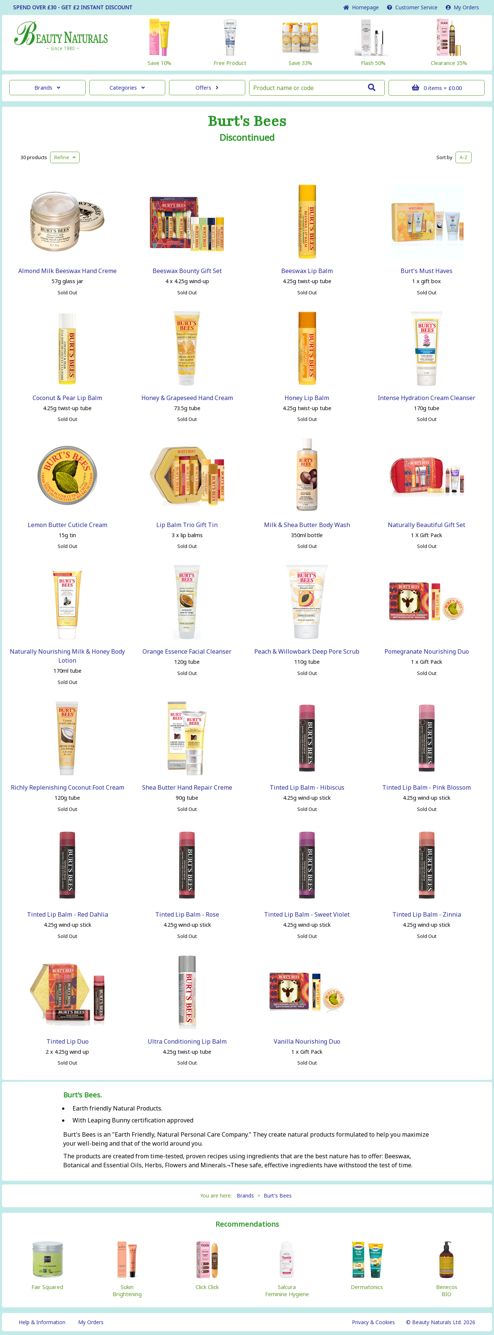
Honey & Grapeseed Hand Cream (187, 398)
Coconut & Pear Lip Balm (67, 398)
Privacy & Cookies (373, 1322)
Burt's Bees (247, 121)
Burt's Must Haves (426, 271)
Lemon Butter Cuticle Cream (67, 525)
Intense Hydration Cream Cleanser (426, 398)
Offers (207, 87)
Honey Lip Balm (307, 398)
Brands (47, 87)
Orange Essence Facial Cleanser (186, 651)
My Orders (462, 7)
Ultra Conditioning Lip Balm (187, 1041)
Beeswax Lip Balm (307, 271)
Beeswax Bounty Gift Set (187, 271)
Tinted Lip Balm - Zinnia (426, 914)
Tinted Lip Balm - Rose (187, 914)
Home (361, 7)
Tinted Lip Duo (67, 1041)
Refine (65, 157)
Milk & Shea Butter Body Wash (307, 525)
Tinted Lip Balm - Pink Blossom (426, 787)
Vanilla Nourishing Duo (307, 1041)
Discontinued (247, 137)
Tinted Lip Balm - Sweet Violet (307, 914)
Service (412, 7)
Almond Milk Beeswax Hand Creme (67, 271)
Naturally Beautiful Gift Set (426, 525)
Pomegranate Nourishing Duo (426, 651)
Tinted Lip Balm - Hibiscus (307, 787)
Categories (127, 87)
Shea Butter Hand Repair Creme (187, 787)
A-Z (463, 157)
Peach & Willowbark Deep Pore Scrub (306, 651)
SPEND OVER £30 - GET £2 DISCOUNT (72, 7)
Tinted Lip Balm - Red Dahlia (67, 914)
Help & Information (42, 1322)
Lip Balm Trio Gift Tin (187, 525)
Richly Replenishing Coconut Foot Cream (67, 787)
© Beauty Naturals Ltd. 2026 (440, 1322)
